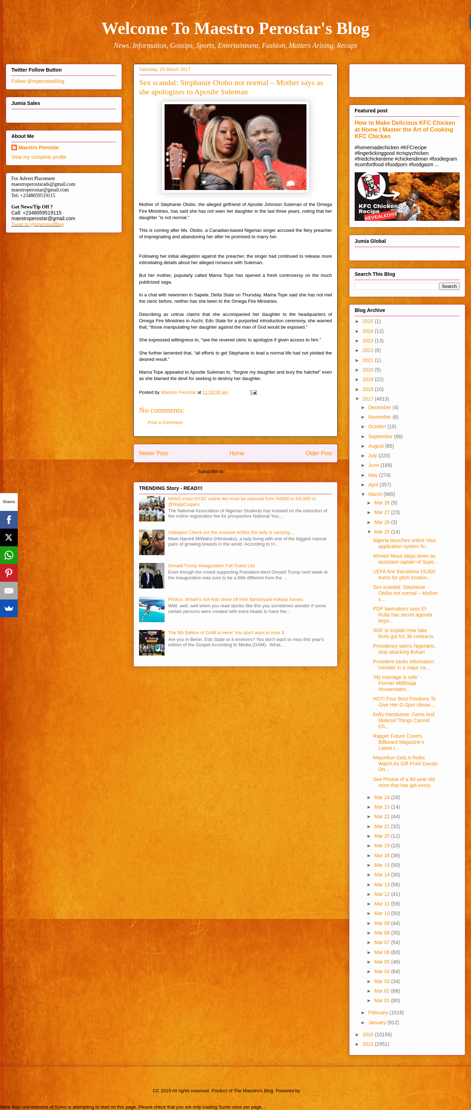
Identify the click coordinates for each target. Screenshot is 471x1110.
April (373, 484)
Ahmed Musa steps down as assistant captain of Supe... (405, 559)
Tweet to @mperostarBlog (37, 224)
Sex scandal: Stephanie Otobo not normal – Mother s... (405, 593)
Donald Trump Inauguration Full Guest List (211, 565)
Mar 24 (382, 797)
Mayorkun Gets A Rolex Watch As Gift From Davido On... (405, 763)
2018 (368, 389)
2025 (368, 321)
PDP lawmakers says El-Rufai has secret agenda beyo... (402, 615)
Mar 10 (382, 913)
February (378, 1012)
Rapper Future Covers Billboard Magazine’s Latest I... (398, 742)
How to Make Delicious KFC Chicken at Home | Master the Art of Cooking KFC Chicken (405, 129)
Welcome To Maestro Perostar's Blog (235, 28)
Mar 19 (382, 845)
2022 (368, 350)
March (375, 494)
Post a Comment (165, 422)
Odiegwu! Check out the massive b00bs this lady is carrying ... (231, 532)
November (380, 417)
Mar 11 (382, 904)
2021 (368, 360)
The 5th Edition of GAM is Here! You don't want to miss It (226, 632)
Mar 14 (382, 874)
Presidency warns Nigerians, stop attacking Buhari (404, 649)
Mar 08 (382, 933)
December (380, 407)
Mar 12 (382, 894)
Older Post (319, 453)
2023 (368, 341)
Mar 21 (382, 826)
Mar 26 (382, 522)
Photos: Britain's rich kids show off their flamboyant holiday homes (235, 599)
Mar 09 (382, 923)
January (377, 1022)
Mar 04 (382, 971)
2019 (368, 379)
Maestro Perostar (38, 147)
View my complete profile (38, 157)
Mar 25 (382, 532)
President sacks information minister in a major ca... (403, 664)
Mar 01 (382, 1000)
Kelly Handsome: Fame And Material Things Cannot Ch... (404, 720)
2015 (368, 1044)
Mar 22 (382, 816)
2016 (368, 1034)
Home (236, 453)
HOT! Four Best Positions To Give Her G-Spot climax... (404, 702)
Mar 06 (382, 952)
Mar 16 (382, 855)
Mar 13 (382, 884)
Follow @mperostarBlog (38, 81)
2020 (368, 370)
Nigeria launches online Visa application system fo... (404, 543)
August (376, 446)
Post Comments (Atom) (249, 471)
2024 (368, 331)
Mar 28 (382, 503)
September (381, 436)
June (374, 465)
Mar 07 (382, 942)
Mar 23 (382, 807)
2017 (368, 399)
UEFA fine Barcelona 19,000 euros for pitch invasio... (404, 574)
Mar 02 (382, 991)
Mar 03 (382, 981)
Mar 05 (382, 962)
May (373, 475)
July (373, 455)
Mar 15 (382, 865)
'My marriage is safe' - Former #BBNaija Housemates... (397, 683)
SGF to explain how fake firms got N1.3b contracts (403, 633)
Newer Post (153, 453)
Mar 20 (382, 836)
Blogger (309, 1090)
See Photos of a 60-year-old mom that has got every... (404, 782)
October (377, 426)
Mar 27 (382, 512)
